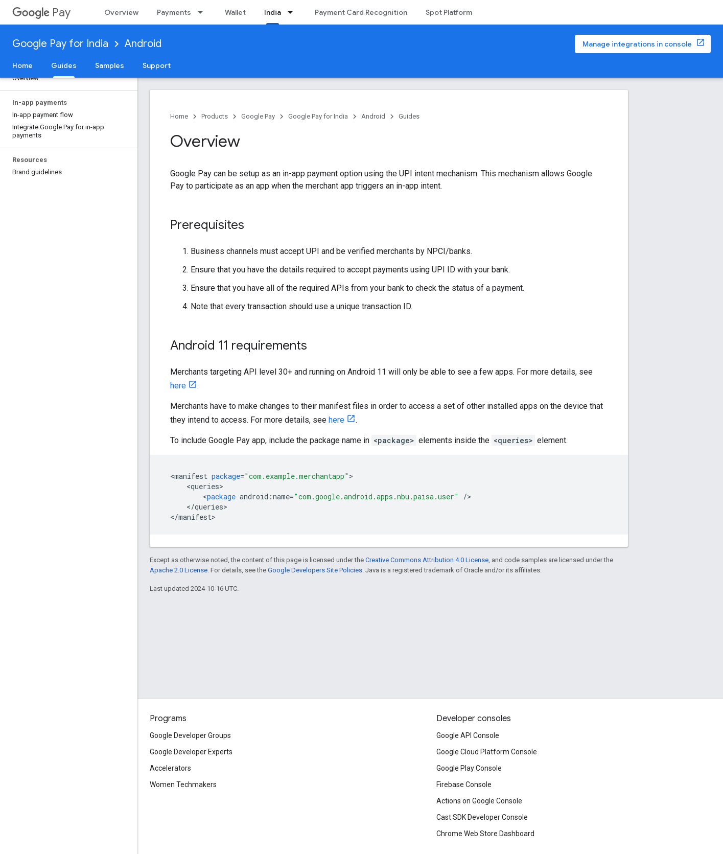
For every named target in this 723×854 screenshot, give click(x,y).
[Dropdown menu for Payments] (203, 12)
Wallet (235, 12)
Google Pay (258, 116)
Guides (409, 116)
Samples (109, 65)
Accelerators (170, 768)
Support (157, 65)
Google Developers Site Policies (315, 570)
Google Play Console (469, 768)
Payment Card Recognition (361, 12)
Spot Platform (449, 12)
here (178, 385)
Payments (174, 12)
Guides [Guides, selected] (64, 65)
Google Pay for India (60, 43)
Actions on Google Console (479, 801)
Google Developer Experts (191, 752)
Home (22, 65)
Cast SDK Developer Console (482, 817)
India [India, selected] (272, 12)
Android (143, 43)
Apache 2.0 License (178, 570)
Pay (41, 12)
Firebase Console (464, 784)
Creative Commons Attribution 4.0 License (426, 560)
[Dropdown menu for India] (293, 12)
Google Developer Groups (190, 735)
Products (214, 116)
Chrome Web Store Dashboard (485, 833)
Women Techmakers (183, 784)
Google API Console (467, 735)
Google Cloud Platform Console (486, 752)
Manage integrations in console (637, 44)
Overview (121, 12)
